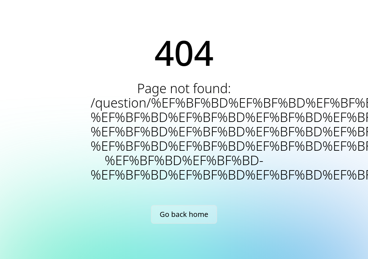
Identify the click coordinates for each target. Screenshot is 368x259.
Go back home (184, 214)
